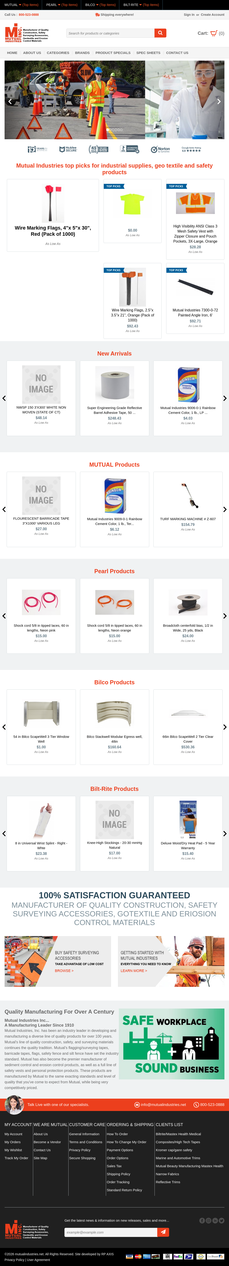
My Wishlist (13, 1150)
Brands (82, 53)
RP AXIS (107, 1254)
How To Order (117, 1134)
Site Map (40, 1158)
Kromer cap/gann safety (174, 1150)
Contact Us (177, 53)
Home (12, 53)
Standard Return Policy (124, 1190)
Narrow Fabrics (167, 1174)
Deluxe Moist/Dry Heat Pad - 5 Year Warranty (188, 845)
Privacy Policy (80, 1150)
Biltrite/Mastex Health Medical (178, 1134)
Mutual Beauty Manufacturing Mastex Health (189, 1166)
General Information (84, 1134)
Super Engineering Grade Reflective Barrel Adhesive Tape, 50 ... (114, 410)
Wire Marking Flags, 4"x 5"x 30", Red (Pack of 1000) (52, 231)
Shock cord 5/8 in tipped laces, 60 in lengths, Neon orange (114, 628)
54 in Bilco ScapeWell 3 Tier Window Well (41, 739)
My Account (13, 1134)
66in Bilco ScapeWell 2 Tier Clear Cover (187, 739)
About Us (32, 53)
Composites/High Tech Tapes (178, 1142)
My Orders (13, 1142)
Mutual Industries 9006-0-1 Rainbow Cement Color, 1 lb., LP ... (188, 410)
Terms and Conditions (85, 1142)
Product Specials (113, 53)
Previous (4, 398)
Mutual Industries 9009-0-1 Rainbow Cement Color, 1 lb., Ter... (114, 521)
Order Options (117, 1158)
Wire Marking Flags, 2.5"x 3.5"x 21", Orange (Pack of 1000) (132, 315)
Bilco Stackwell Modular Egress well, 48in (114, 739)
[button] (21, 100)
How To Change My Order (126, 1142)
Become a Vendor (47, 1142)
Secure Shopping (82, 1158)
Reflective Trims (168, 1182)
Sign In (189, 14)
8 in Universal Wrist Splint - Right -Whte (41, 845)
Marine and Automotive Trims (178, 1158)
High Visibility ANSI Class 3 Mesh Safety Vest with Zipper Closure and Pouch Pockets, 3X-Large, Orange (195, 233)
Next (225, 398)
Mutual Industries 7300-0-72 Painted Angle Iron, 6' (195, 312)
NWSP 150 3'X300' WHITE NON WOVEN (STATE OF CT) (41, 410)
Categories (58, 53)
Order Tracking (118, 1182)
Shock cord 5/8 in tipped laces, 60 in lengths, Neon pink (41, 628)
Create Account (212, 14)
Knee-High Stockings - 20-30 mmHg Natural (114, 845)
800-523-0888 (29, 14)
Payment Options (120, 1150)
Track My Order (16, 1158)
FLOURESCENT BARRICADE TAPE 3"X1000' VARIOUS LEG (41, 521)
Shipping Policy (118, 1174)
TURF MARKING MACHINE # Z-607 (188, 519)
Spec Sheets (148, 53)
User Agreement (38, 1260)
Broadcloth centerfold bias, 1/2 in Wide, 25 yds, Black (188, 628)
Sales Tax (114, 1166)
